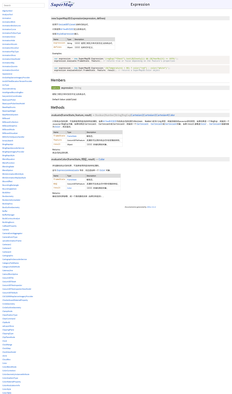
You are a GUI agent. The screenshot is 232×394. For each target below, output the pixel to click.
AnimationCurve (9, 29)
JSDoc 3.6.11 (151, 209)
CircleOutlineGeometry (11, 307)
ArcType (5, 85)
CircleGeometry (8, 304)
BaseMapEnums (8, 107)
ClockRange (7, 344)
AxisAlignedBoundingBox (12, 92)
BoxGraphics (7, 203)
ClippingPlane (8, 330)
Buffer (4, 211)
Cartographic (7, 255)
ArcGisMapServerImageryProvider (16, 77)
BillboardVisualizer (10, 133)
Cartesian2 (137, 117)
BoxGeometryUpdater (11, 200)
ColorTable (6, 393)
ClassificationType (9, 315)
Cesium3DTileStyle (10, 292)
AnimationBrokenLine (11, 25)
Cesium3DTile (8, 278)
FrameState (72, 138)
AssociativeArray (9, 88)
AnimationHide (8, 40)
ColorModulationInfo (11, 385)
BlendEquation (8, 159)
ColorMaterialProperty (11, 381)
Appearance (7, 74)
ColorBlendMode (9, 367)
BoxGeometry (8, 196)
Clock (4, 341)
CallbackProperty (9, 226)
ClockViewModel (9, 352)
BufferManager (8, 215)
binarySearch (7, 140)
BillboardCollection (10, 122)
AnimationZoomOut (10, 70)
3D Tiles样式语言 (67, 29)
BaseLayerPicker (9, 100)
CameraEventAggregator (12, 233)
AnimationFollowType (11, 33)
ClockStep (6, 348)
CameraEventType (9, 237)
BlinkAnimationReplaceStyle (14, 177)
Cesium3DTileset (9, 281)
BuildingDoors (8, 222)
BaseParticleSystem (10, 114)
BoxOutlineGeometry (11, 207)
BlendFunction (8, 163)
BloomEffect (7, 181)
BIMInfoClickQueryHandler (13, 137)
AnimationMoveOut (10, 48)
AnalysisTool (7, 14)
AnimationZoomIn (10, 66)
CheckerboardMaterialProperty (15, 300)
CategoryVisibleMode (11, 266)
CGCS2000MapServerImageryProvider (17, 296)
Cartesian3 (149, 117)
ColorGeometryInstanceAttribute (15, 374)
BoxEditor (6, 192)
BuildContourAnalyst (11, 218)
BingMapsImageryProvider (13, 151)
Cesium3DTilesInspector (12, 285)
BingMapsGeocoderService (13, 148)
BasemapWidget (9, 111)
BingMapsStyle (8, 155)
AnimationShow (9, 55)
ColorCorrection (9, 370)
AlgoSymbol (7, 11)
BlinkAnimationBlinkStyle (13, 174)
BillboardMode (8, 129)
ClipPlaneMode (8, 337)
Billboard (6, 118)
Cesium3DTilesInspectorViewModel (16, 289)
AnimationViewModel (11, 59)
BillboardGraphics (9, 126)
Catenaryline (7, 270)
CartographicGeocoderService (14, 259)
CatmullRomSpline (10, 274)
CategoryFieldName (10, 263)
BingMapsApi (7, 144)
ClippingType (7, 333)
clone (4, 355)
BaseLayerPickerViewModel (13, 103)
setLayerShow (8, 326)
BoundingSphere (9, 189)
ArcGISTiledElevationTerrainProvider (17, 81)
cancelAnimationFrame (11, 240)
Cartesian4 (162, 117)
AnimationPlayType (10, 51)
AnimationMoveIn (9, 44)
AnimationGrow (8, 36)
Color (172, 117)
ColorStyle (6, 389)
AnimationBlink (8, 22)
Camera (5, 229)
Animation (6, 18)
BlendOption (7, 170)
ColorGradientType (10, 378)
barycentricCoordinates (12, 96)
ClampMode (7, 311)
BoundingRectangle (10, 185)
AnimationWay (8, 62)
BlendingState (8, 166)
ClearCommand (8, 318)
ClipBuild (6, 322)
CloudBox (6, 359)
